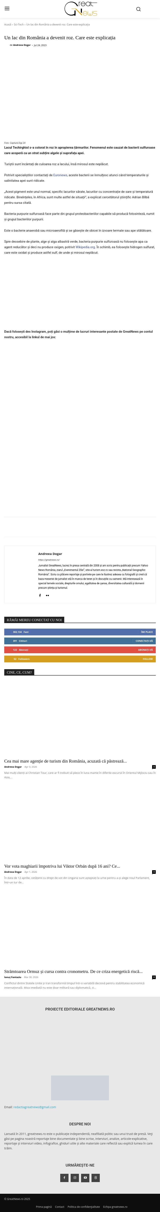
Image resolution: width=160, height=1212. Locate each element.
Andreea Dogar (22, 44)
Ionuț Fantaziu (12, 977)
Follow (148, 658)
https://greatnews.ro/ (49, 560)
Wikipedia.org (85, 247)
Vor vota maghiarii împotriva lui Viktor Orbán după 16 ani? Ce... (62, 866)
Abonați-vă (145, 649)
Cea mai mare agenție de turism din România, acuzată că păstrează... (65, 761)
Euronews (60, 175)
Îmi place (147, 631)
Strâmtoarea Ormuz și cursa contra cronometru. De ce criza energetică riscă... (73, 971)
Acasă (7, 24)
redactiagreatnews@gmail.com (34, 1107)
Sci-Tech (19, 24)
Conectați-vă (144, 640)
